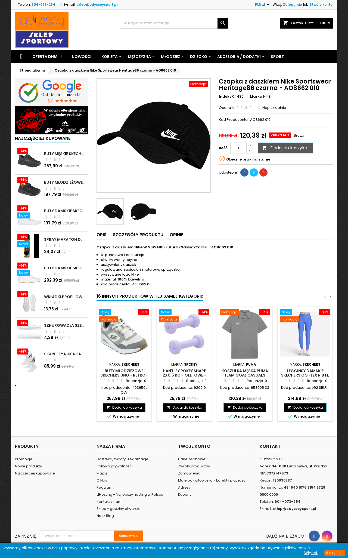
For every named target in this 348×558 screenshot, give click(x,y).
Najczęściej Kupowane (42, 138)
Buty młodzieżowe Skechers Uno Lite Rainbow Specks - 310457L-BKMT (65, 182)
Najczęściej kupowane (35, 473)
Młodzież (170, 56)
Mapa (102, 473)
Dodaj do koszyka (284, 148)
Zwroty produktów (194, 466)
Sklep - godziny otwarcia (119, 508)
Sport (277, 56)
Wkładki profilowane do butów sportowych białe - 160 (65, 297)
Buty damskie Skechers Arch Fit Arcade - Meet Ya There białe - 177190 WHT (65, 268)
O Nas (102, 480)
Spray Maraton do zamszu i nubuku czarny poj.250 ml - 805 (65, 239)
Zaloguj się (292, 4)
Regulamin (106, 487)
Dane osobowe (192, 459)
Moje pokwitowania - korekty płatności (212, 480)
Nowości (81, 56)
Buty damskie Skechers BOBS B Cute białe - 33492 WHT (65, 211)
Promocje (23, 459)
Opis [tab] (102, 235)
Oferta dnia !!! (47, 56)
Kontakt (270, 446)
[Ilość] (238, 148)
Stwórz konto (321, 4)
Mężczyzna (139, 56)
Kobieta (109, 56)
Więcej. (311, 553)
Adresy (184, 487)
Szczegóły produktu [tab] (138, 235)
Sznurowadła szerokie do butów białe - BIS (65, 325)
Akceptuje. (335, 553)
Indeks (225, 96)
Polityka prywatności (115, 466)
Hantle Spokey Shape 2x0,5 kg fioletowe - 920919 (184, 375)
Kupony (184, 494)
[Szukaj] (174, 23)
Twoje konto (194, 446)
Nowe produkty (28, 466)
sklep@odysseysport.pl (97, 4)
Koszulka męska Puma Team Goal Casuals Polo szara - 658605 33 (244, 375)
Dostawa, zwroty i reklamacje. (123, 459)
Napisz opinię (274, 107)
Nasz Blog (105, 515)
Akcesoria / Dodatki (239, 56)
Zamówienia (189, 473)
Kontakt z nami (109, 501)
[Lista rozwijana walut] (263, 4)
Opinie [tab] (176, 235)
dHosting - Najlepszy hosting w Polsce (130, 494)
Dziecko (198, 56)
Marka (256, 96)
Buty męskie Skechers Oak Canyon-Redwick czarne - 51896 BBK (65, 154)
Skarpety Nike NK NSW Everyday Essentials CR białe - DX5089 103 (65, 354)
